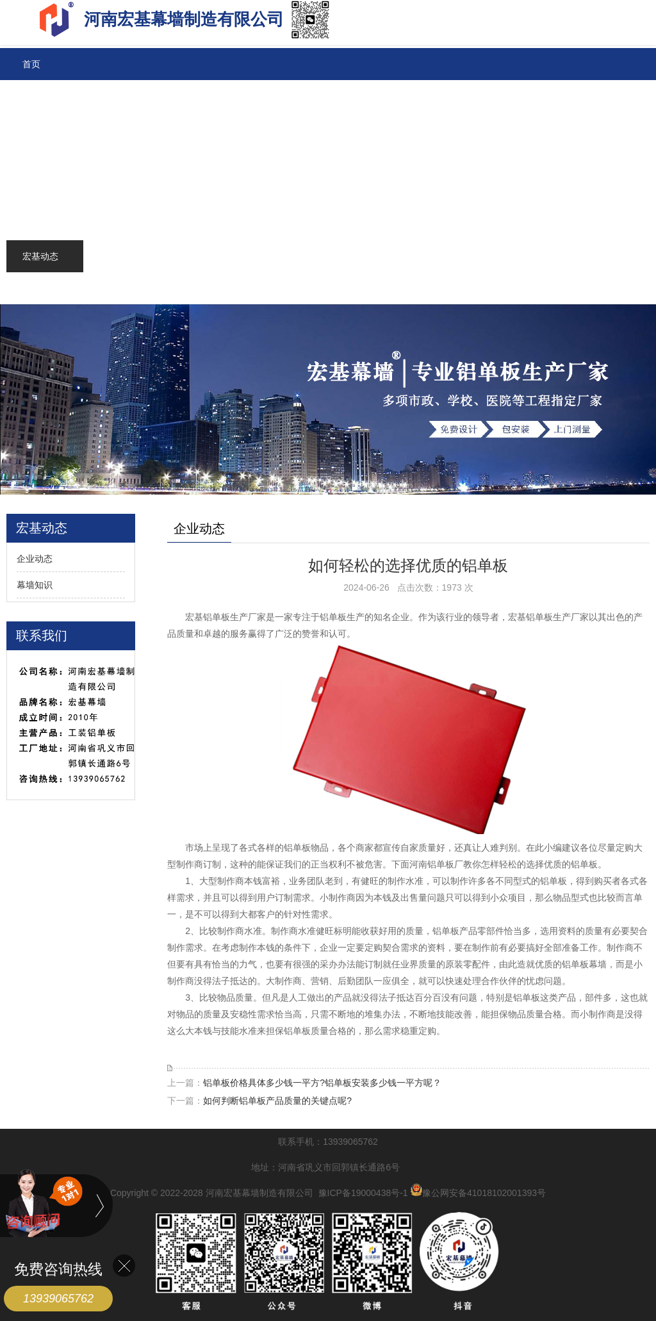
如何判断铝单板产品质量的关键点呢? (277, 1100)
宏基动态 (40, 256)
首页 (31, 64)
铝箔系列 (40, 160)
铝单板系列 (44, 96)
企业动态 (35, 559)
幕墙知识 (35, 585)
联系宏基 (40, 224)
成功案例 (40, 192)
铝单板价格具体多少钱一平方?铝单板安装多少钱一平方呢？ (322, 1083)
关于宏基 (40, 288)
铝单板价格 (44, 128)
